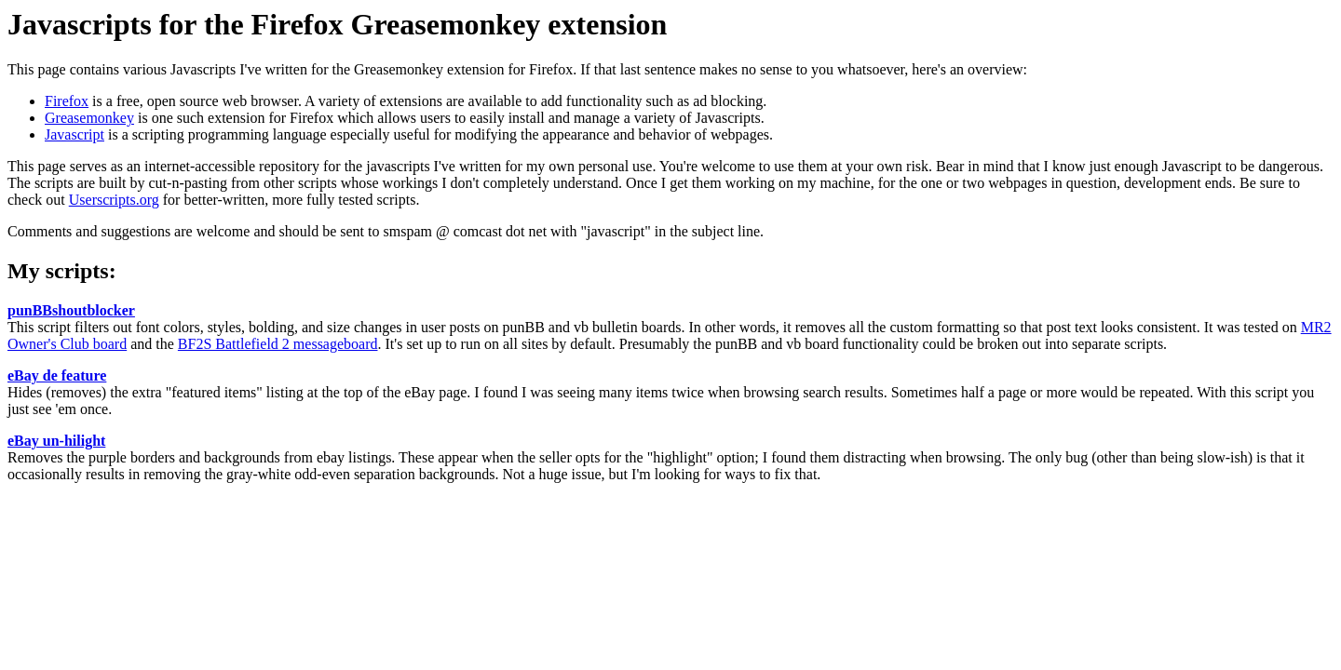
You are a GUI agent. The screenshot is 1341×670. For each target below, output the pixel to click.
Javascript (74, 134)
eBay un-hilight (56, 441)
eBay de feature (56, 375)
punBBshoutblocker (71, 310)
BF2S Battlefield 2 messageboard (278, 344)
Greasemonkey (89, 118)
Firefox (66, 101)
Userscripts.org (114, 200)
